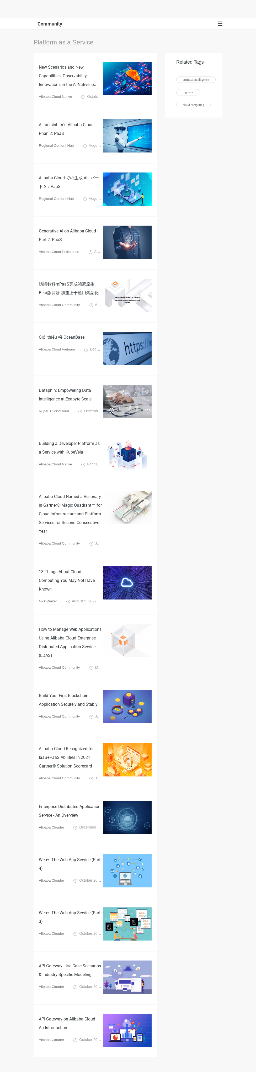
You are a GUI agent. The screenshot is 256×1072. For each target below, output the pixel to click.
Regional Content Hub (57, 147)
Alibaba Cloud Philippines (60, 253)
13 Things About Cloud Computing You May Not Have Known (67, 582)
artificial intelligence (196, 80)
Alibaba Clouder (52, 832)
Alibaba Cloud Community (60, 306)
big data (188, 92)
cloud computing (193, 105)
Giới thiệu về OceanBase (61, 338)
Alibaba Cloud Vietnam (57, 350)
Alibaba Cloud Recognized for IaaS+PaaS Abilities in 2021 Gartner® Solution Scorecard (66, 761)
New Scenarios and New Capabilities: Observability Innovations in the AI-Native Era (68, 76)
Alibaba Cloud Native (56, 97)
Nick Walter (48, 604)
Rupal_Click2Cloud (54, 412)
